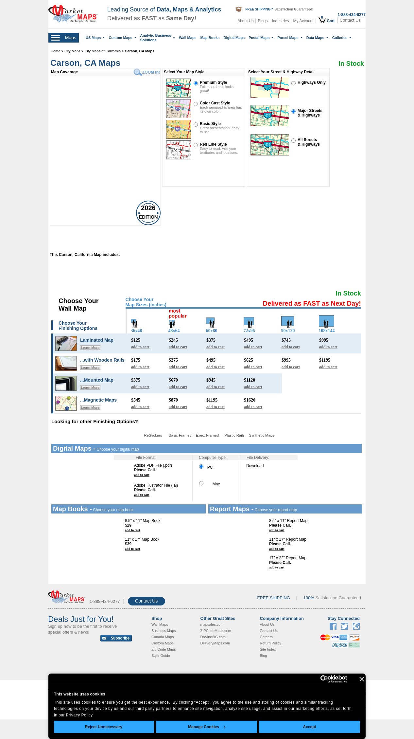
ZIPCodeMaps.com (215, 631)
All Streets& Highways (309, 142)
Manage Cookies (206, 727)
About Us (245, 21)
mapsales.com (212, 624)
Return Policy (270, 643)
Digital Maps (234, 38)
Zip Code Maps (163, 649)
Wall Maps (187, 38)
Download (255, 465)
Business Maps (163, 631)
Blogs (262, 21)
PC (206, 467)
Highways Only (312, 82)
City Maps (72, 51)
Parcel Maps (289, 38)
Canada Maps (162, 637)
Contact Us (350, 20)
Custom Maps (122, 38)
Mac (209, 484)
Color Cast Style (215, 103)
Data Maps (317, 38)
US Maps (95, 38)
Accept (309, 727)
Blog (263, 656)
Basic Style (210, 123)
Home (55, 51)
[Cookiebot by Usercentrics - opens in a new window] (318, 679)
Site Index (268, 649)
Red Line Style (213, 144)
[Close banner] (361, 679)
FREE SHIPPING (273, 597)
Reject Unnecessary (103, 727)
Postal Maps (261, 38)
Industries (280, 21)
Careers (266, 637)
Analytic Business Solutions (157, 37)
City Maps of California (102, 51)
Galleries (341, 38)
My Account (303, 21)
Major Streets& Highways (310, 112)
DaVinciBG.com (213, 637)
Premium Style (213, 82)
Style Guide (160, 656)
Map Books (210, 38)
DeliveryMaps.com (215, 643)
